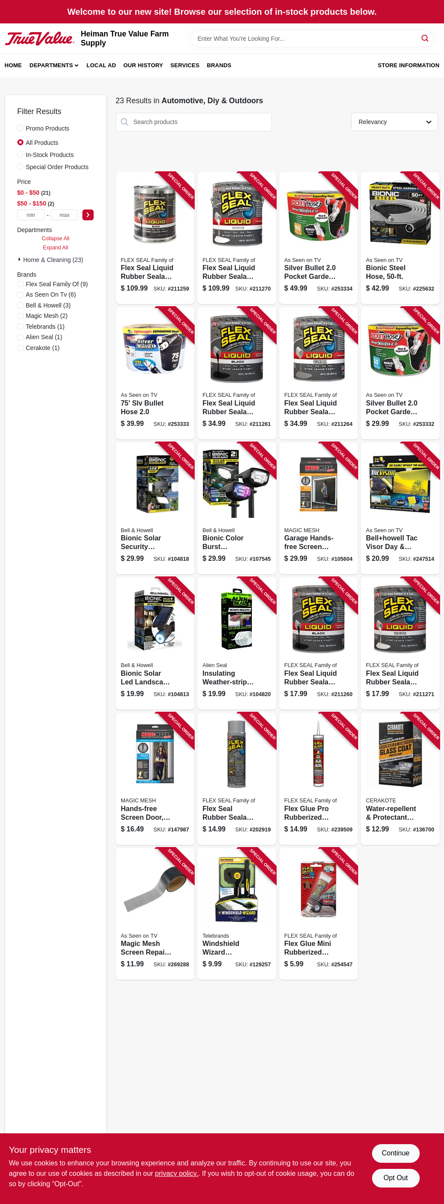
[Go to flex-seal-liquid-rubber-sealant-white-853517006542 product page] (236, 238)
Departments (51, 65)
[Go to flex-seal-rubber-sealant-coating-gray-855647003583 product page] (236, 779)
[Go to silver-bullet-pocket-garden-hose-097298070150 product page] (318, 238)
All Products (42, 143)
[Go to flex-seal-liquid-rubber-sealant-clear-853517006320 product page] (318, 373)
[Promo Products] (20, 128)
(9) (57, 284)
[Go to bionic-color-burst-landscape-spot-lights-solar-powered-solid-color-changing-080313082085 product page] (236, 508)
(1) (45, 326)
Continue (395, 1153)
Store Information (408, 65)
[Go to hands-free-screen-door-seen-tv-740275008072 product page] (155, 779)
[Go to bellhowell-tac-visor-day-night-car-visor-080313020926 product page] (400, 508)
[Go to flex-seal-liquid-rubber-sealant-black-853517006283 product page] (318, 643)
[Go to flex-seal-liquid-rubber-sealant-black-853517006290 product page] (236, 373)
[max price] (64, 214)
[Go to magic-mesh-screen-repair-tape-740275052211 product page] (155, 914)
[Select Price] (88, 214)
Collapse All (55, 239)
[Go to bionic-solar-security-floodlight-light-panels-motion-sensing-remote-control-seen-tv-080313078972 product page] (155, 508)
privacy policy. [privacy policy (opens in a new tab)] (176, 1173)
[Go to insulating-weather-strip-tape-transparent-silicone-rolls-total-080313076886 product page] (236, 643)
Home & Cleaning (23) (53, 259)
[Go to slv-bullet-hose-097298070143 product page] (155, 373)
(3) (48, 305)
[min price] (31, 214)
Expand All (55, 248)
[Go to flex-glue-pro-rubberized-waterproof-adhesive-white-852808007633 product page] (318, 779)
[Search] (425, 38)
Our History (143, 65)
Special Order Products (57, 167)
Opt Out (395, 1177)
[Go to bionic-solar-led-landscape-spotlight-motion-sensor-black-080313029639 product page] (155, 643)
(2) (47, 315)
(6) (51, 294)
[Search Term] (312, 38)
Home (13, 65)
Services (184, 65)
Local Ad (101, 65)
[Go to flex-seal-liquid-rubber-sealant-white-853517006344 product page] (400, 643)
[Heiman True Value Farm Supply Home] (40, 39)
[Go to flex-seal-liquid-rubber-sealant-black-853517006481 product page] (155, 238)
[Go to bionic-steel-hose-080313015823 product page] (400, 238)
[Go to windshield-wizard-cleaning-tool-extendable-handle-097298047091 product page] (236, 914)
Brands (219, 65)
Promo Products (47, 128)
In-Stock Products (50, 155)
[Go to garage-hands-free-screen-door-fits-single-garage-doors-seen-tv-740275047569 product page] (318, 508)
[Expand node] (20, 259)
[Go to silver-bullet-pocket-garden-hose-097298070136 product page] (400, 373)
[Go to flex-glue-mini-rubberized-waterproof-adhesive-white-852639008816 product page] (318, 914)
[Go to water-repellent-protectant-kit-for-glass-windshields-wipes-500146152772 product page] (400, 779)
